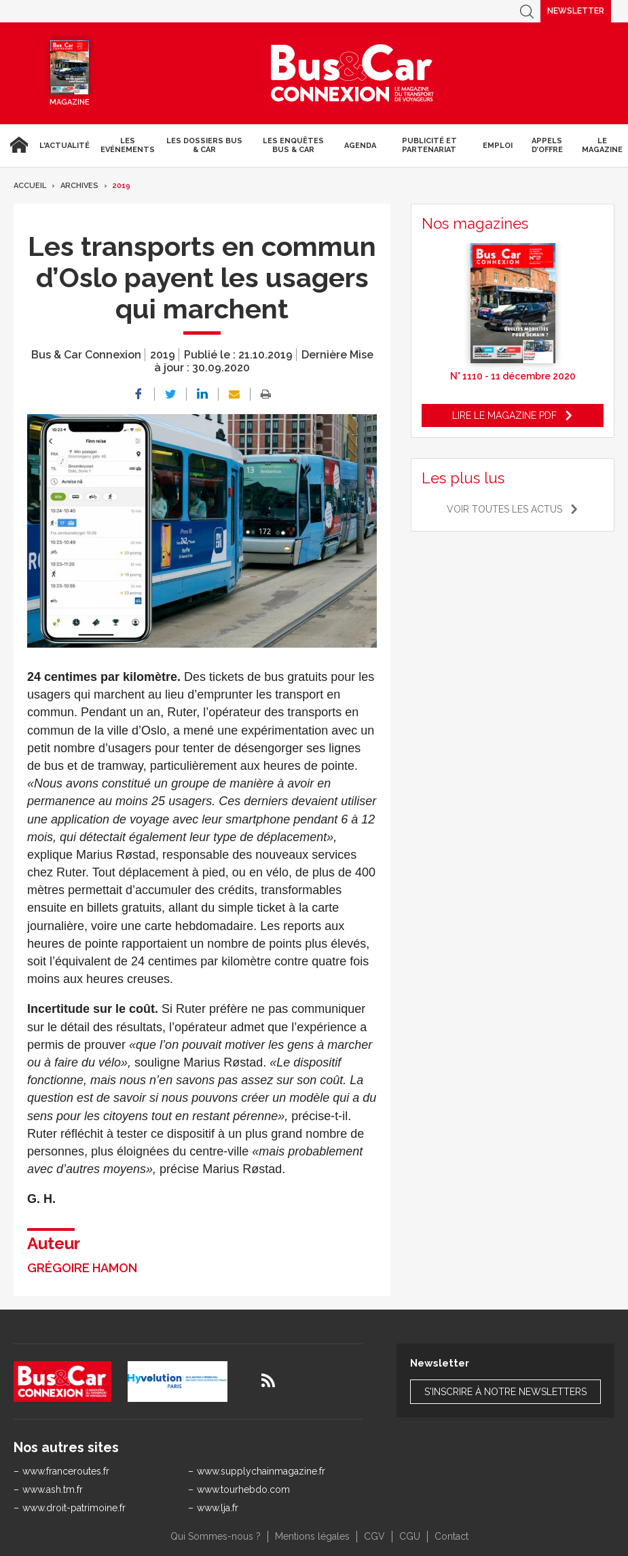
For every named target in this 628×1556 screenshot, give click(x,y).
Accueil (17, 145)
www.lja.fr (217, 1507)
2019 (121, 185)
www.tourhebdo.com (243, 1489)
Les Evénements (127, 145)
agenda (360, 145)
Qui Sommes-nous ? (215, 1536)
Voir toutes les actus (504, 509)
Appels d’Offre (547, 145)
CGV (374, 1536)
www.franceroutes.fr (65, 1471)
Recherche (527, 11)
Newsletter (575, 11)
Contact (451, 1536)
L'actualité (64, 145)
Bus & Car (352, 73)
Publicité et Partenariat (429, 145)
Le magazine (602, 145)
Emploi (498, 145)
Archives (79, 185)
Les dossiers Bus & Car (204, 145)
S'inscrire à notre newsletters (505, 1391)
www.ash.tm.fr (52, 1489)
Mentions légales (312, 1536)
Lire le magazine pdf (504, 415)
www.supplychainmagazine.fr (261, 1471)
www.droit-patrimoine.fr (74, 1507)
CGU (409, 1536)
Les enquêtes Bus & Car (293, 145)
